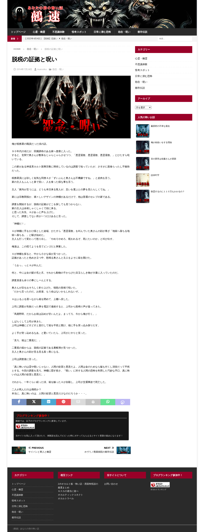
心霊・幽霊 (39, 31)
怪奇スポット (79, 31)
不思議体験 (58, 31)
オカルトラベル (66, 498)
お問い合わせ (111, 483)
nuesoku (42, 69)
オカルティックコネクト (70, 494)
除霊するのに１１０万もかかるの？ (168, 191)
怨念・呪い (124, 31)
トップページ (18, 31)
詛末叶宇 (155, 175)
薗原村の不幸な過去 (160, 125)
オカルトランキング (24, 431)
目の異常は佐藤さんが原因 (163, 158)
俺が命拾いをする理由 (161, 142)
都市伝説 (142, 31)
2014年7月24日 (24, 69)
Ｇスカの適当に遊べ (68, 491)
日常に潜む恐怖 (102, 31)
